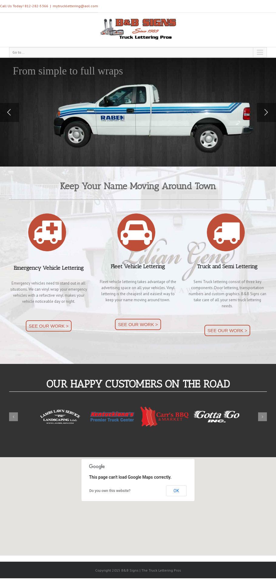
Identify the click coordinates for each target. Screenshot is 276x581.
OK (176, 490)
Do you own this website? (110, 491)
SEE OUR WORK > (49, 325)
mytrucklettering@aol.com (75, 6)
